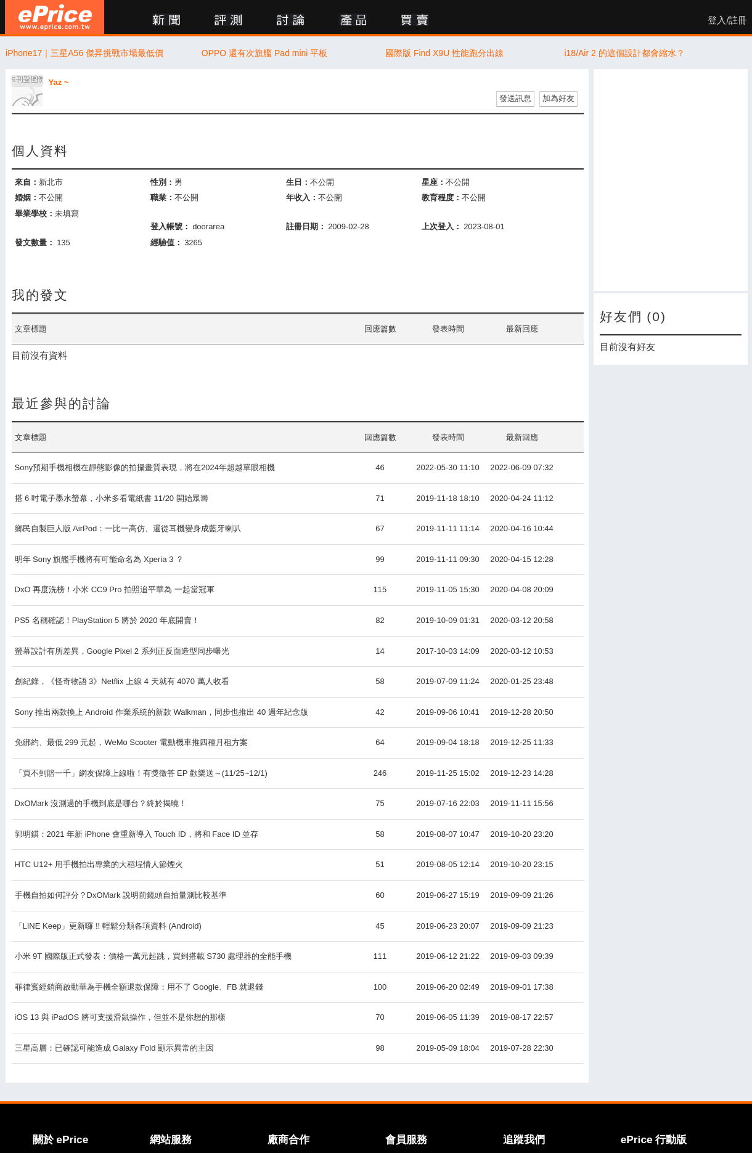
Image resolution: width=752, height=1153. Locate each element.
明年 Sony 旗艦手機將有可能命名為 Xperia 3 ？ (99, 559)
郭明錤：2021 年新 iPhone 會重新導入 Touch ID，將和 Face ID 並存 (137, 834)
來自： (27, 182)
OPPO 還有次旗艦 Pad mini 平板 (265, 53)
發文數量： (35, 242)
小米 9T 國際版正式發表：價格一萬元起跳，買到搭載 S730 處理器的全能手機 (153, 956)
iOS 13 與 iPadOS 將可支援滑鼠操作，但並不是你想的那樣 (120, 1017)
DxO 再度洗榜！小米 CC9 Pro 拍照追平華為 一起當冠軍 (115, 589)
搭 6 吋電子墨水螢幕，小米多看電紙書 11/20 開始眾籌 (111, 498)
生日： (298, 182)
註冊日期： (306, 226)
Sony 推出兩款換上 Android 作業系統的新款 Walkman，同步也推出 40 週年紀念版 (161, 712)
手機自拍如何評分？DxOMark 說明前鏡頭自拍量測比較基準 (121, 895)
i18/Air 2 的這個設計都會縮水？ (624, 53)
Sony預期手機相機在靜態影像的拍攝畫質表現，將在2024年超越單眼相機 (145, 467)
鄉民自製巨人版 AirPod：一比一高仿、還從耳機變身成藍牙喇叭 (128, 528)
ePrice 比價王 (54, 17)
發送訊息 (515, 98)
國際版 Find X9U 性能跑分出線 (444, 53)
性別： (162, 182)
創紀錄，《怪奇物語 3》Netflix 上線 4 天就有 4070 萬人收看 (122, 681)
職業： (162, 197)
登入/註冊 (727, 20)
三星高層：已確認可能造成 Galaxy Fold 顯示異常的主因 (115, 1048)
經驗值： (166, 242)
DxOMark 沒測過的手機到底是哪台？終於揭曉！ (101, 803)
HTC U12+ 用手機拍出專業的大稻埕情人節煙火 (99, 864)
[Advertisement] (671, 180)
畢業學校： (35, 213)
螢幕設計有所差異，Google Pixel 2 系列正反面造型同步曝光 (122, 651)
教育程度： (442, 197)
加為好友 (558, 98)
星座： (434, 182)
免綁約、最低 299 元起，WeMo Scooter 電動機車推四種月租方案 (131, 742)
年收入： (302, 197)
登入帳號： (170, 226)
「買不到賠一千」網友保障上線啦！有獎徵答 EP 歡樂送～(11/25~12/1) (141, 773)
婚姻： (27, 197)
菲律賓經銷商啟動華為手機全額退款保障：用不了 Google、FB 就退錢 (139, 987)
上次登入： (442, 226)
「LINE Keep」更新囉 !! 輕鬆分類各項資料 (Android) (108, 926)
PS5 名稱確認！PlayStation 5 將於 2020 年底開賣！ (107, 620)
